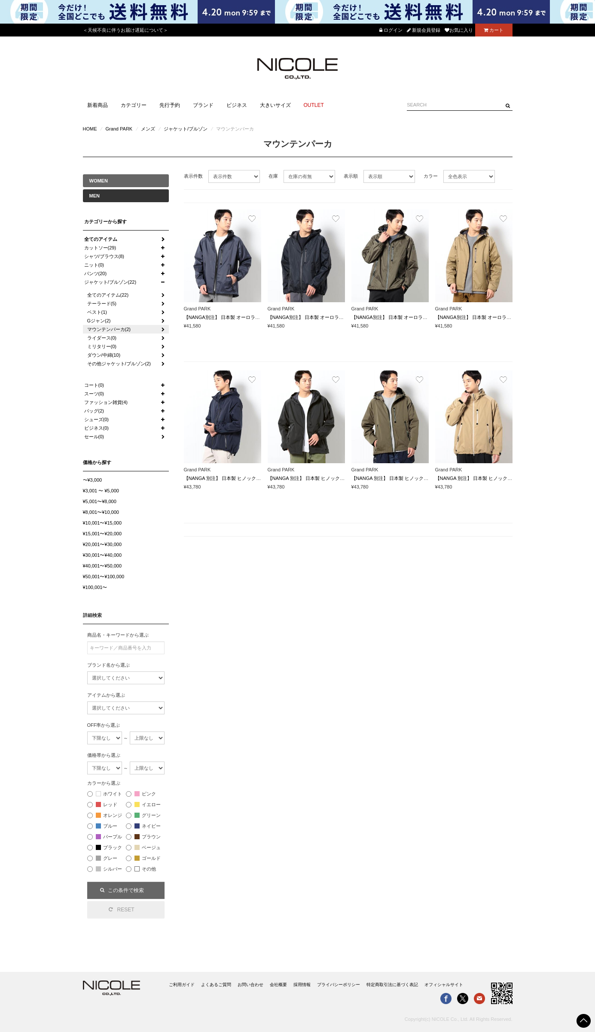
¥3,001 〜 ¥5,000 (101, 490)
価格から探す (97, 462)
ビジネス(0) (96, 428)
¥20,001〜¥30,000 (102, 544)
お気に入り (459, 30)
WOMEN (98, 180)
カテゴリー (133, 105)
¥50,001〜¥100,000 (104, 576)
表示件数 (193, 176)
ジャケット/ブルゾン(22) (110, 282)
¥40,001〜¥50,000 (102, 565)
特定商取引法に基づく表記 (392, 984)
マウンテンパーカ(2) (109, 329)
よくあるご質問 (216, 984)
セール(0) (94, 436)
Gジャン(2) (99, 320)
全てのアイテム (100, 239)
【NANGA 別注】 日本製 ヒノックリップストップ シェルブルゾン (254, 478)
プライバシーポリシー (338, 984)
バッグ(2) (94, 410)
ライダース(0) (101, 337)
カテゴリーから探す (105, 221)
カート (493, 30)
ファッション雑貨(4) (106, 402)
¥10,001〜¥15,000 (102, 522)
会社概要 (278, 984)
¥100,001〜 (95, 587)
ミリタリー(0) (101, 346)
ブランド (203, 105)
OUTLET (314, 105)
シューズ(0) (96, 419)
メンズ (148, 128)
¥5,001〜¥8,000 (99, 501)
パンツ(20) (95, 273)
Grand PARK (118, 128)
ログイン (391, 30)
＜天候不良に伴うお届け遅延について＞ (125, 30)
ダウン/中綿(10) (104, 355)
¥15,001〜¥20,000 (102, 533)
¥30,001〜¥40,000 (102, 555)
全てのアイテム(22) (108, 294)
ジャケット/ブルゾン (185, 128)
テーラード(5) (101, 303)
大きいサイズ (275, 105)
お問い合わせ (250, 984)
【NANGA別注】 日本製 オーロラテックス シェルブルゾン (246, 317)
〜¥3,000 (92, 480)
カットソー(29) (100, 247)
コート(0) (94, 385)
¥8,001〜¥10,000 (101, 512)
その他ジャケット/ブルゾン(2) (119, 363)
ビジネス (236, 105)
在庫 (273, 176)
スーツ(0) (94, 393)
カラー (431, 176)
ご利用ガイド (182, 984)
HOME (90, 128)
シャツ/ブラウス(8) (104, 256)
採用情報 (302, 984)
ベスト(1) (97, 312)
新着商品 (97, 105)
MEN (94, 195)
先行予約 (169, 105)
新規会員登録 (423, 30)
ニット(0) (94, 264)
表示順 (351, 176)
